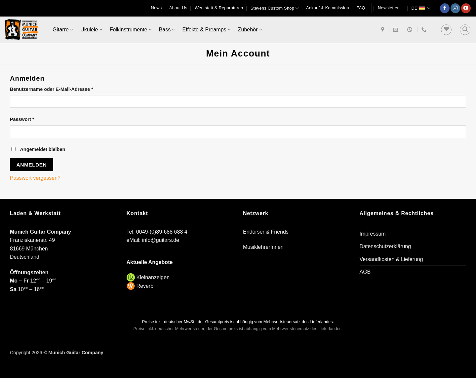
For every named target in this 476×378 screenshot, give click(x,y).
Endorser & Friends (266, 232)
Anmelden (32, 165)
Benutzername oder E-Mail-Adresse (65, 89)
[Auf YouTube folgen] (466, 8)
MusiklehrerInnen (263, 247)
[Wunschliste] (446, 29)
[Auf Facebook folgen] (445, 8)
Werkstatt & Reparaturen (219, 7)
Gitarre (63, 29)
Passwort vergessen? (35, 178)
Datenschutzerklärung (385, 246)
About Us (178, 7)
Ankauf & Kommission (327, 7)
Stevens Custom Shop (275, 8)
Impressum (373, 234)
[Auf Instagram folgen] (455, 8)
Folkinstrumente (131, 29)
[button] (388, 8)
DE (420, 8)
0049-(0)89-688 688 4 (161, 232)
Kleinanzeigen (153, 277)
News (156, 7)
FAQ (360, 7)
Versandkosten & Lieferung (391, 259)
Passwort (35, 119)
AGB (365, 272)
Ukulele (91, 29)
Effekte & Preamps (206, 29)
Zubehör (250, 29)
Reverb (145, 286)
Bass (167, 29)
